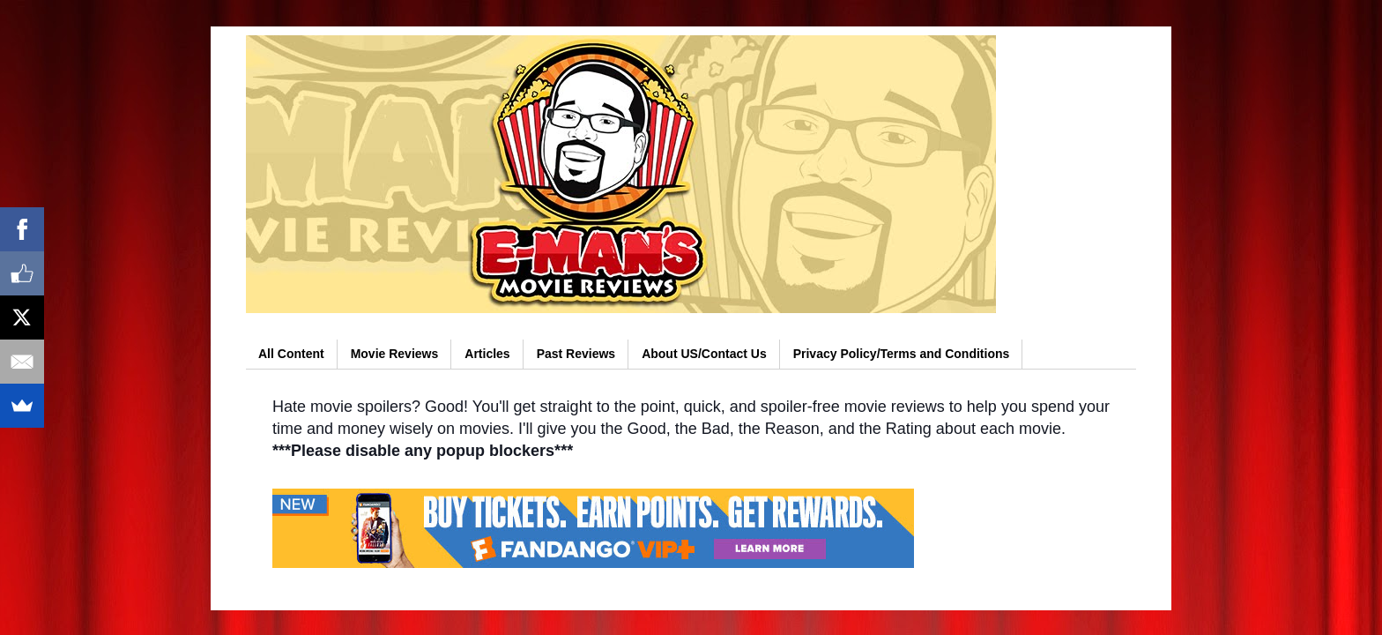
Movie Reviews (395, 354)
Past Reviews (576, 354)
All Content (291, 354)
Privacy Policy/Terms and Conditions (901, 354)
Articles (486, 354)
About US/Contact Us (704, 354)
